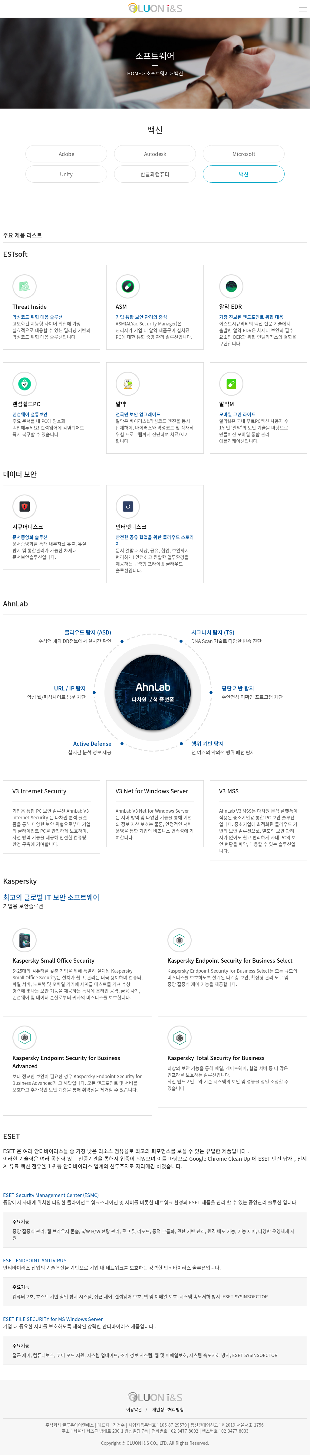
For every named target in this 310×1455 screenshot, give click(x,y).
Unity (66, 174)
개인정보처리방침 (168, 1409)
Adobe (66, 154)
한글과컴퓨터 (155, 174)
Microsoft (243, 154)
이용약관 (134, 1409)
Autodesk (155, 154)
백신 (244, 174)
